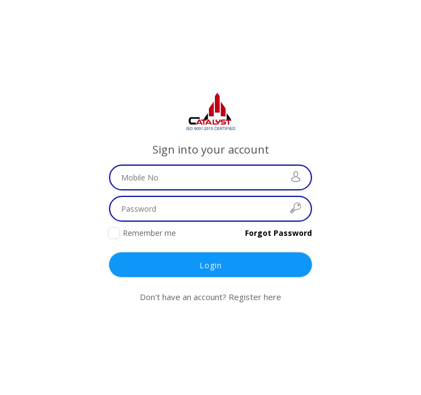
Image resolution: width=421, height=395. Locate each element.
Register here (255, 296)
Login (211, 265)
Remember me (149, 233)
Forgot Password (278, 233)
